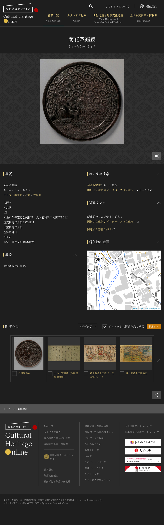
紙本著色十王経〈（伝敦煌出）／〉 (102, 374)
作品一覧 (53, 18)
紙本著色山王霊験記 (136, 373)
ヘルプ (88, 456)
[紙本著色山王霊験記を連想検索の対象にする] (122, 373)
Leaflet (135, 308)
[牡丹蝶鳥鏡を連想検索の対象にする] (14, 373)
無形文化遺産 (51, 475)
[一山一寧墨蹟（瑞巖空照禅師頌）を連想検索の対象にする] (50, 373)
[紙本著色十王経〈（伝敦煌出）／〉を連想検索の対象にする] (86, 373)
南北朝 (18, 195)
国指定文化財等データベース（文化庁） (111, 190)
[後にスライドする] (157, 358)
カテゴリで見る (76, 18)
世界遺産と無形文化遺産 (108, 18)
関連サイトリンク (94, 468)
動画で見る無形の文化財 (57, 481)
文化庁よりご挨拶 (94, 438)
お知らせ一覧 (92, 450)
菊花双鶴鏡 (94, 185)
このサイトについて (117, 6)
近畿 (27, 195)
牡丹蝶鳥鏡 (24, 373)
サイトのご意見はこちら (98, 480)
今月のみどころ (93, 444)
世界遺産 (48, 469)
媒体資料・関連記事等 (96, 426)
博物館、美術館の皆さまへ (99, 432)
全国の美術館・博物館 (143, 18)
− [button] (92, 260)
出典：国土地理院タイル (149, 308)
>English (148, 6)
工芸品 (7, 195)
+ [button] (92, 255)
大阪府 (37, 195)
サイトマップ (92, 474)
